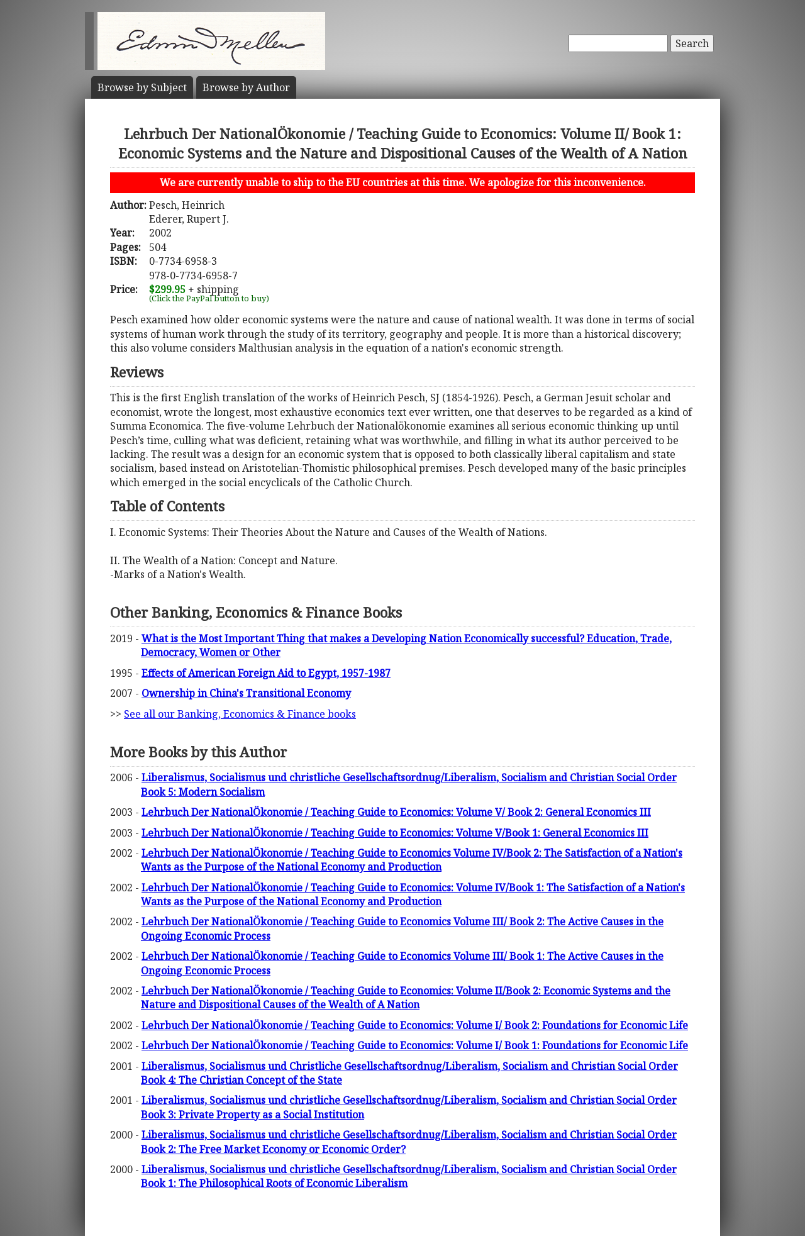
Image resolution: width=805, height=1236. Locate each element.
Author (246, 87)
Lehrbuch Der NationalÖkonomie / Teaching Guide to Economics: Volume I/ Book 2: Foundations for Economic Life (415, 1025)
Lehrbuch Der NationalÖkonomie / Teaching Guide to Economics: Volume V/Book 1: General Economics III (395, 833)
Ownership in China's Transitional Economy (246, 693)
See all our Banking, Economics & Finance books (240, 714)
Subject (142, 87)
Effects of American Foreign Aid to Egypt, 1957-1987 (266, 673)
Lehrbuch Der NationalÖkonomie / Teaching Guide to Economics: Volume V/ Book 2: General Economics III (396, 812)
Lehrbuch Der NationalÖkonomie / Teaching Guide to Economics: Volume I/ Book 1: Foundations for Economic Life (415, 1045)
